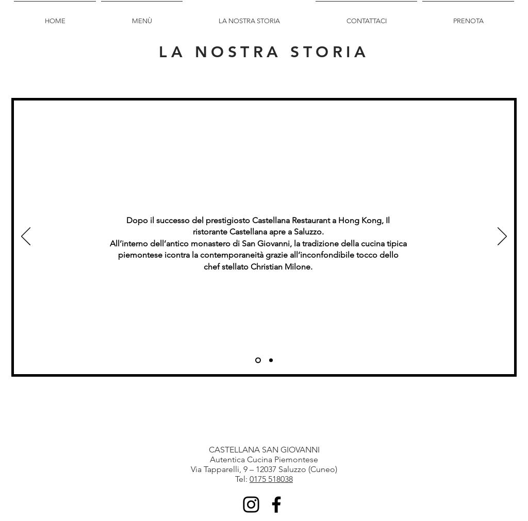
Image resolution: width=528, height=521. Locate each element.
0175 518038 (271, 479)
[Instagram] (251, 504)
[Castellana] (271, 360)
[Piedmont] (258, 360)
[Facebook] (276, 504)
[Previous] (25, 237)
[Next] (502, 237)
